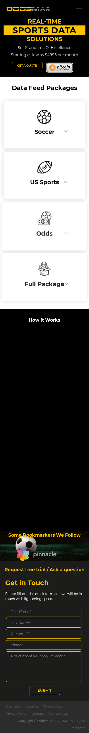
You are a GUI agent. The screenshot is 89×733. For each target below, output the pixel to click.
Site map (13, 706)
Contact (38, 713)
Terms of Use (53, 706)
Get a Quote (27, 65)
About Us (32, 706)
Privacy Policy (16, 713)
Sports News (58, 713)
